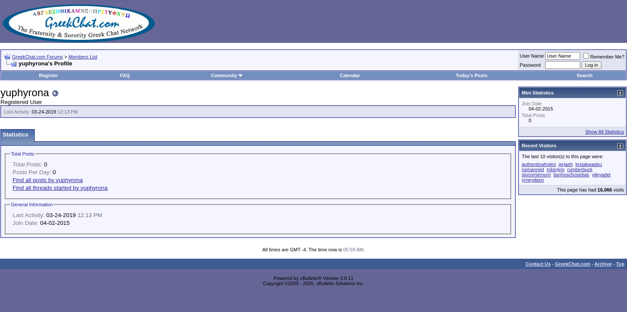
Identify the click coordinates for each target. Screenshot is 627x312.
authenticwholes (539, 164)
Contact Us (538, 263)
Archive (603, 263)
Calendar (350, 75)
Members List (82, 56)
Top (620, 263)
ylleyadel (601, 174)
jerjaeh (566, 164)
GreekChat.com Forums (37, 56)
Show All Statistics (604, 131)
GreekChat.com (572, 263)
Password (530, 65)
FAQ (125, 75)
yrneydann (533, 179)
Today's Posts (471, 75)
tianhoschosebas (571, 174)
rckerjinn (555, 169)
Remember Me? (603, 56)
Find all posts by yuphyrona (48, 180)
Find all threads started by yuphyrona (60, 188)
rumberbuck (579, 169)
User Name (532, 55)
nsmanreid (533, 169)
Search (585, 75)
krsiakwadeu (588, 164)
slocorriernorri (536, 174)
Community (227, 75)
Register (48, 75)
